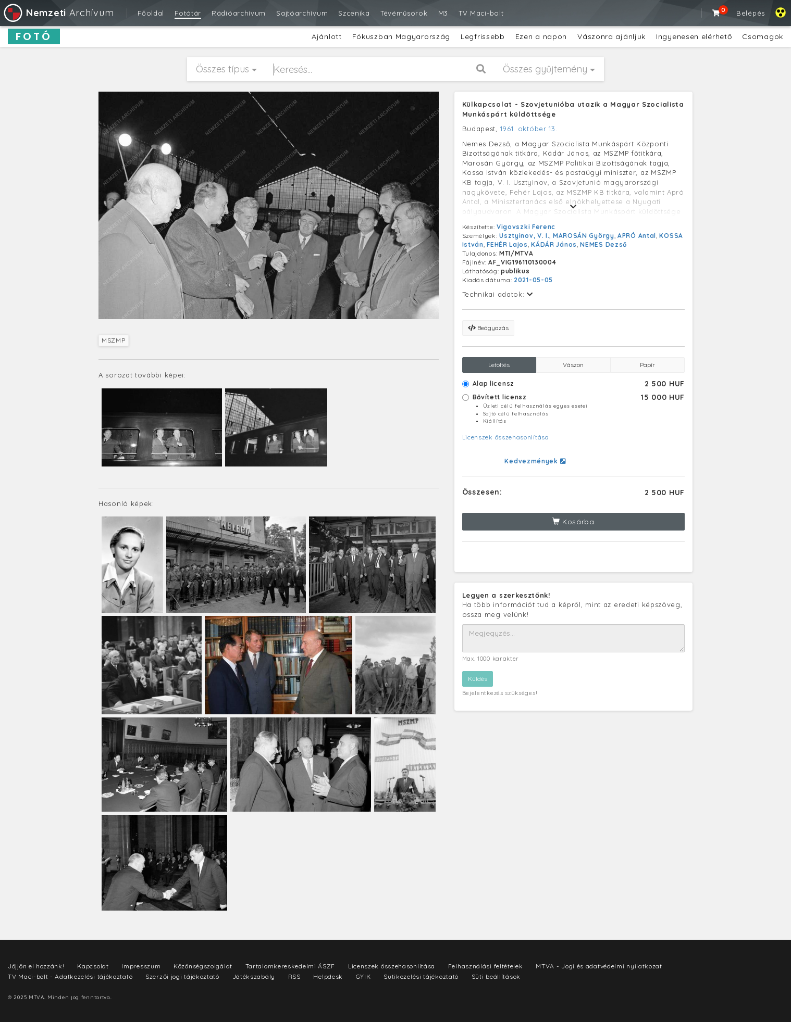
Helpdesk (328, 976)
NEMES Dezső (603, 244)
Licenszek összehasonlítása (505, 437)
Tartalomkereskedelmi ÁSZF (290, 966)
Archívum (58, 12)
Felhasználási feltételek (485, 966)
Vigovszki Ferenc (526, 227)
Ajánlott (327, 36)
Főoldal (151, 13)
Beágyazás (488, 328)
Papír (647, 365)
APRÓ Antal (636, 235)
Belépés (750, 13)
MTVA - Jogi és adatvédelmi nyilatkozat (599, 966)
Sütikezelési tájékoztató (421, 976)
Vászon (573, 365)
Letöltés (499, 365)
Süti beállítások (496, 976)
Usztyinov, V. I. (524, 235)
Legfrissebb (483, 36)
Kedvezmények (534, 461)
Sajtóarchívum (302, 13)
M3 (443, 13)
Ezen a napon (541, 36)
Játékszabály (253, 976)
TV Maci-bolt (481, 13)
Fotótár (188, 13)
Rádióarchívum (239, 13)
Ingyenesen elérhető (694, 36)
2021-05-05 (533, 280)
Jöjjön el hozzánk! (36, 966)
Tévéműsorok (404, 13)
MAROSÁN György (583, 235)
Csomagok (762, 36)
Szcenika (354, 13)
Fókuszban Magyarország (401, 36)
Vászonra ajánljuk (611, 36)
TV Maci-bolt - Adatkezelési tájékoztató (70, 976)
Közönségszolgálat (203, 966)
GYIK (363, 976)
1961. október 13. (529, 128)
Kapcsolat (92, 966)
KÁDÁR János (554, 244)
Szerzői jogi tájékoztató (182, 976)
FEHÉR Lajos (507, 244)
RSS (294, 976)
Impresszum (140, 966)
